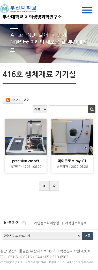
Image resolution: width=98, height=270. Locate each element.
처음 (44, 186)
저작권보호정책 (76, 223)
